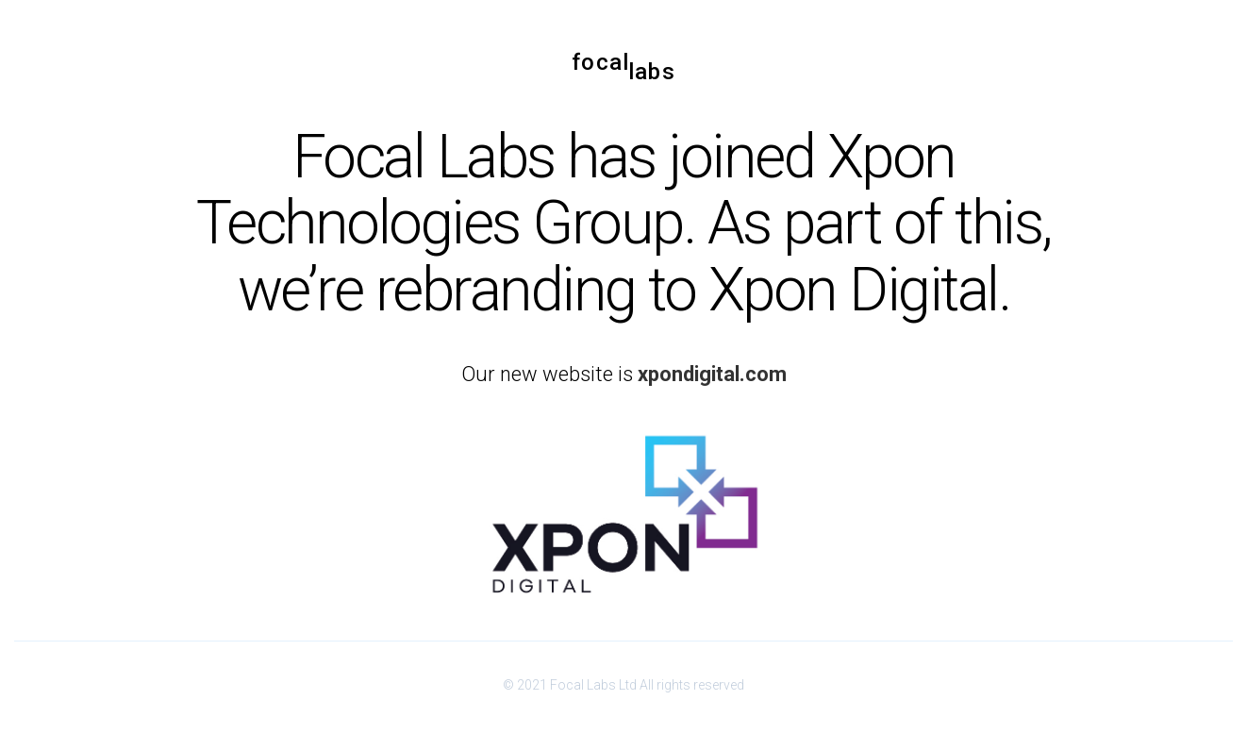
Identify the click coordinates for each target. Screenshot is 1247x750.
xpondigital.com (712, 374)
